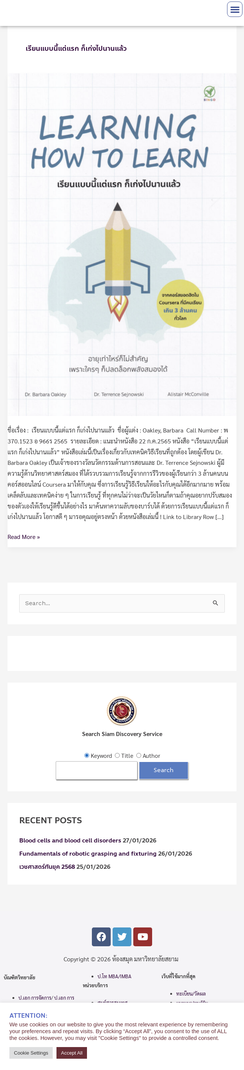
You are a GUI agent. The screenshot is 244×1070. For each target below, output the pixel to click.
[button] (234, 9)
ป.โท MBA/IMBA (114, 976)
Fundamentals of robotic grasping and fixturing (88, 853)
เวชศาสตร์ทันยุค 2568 (47, 866)
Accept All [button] (71, 1053)
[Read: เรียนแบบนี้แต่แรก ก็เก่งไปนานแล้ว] (122, 243)
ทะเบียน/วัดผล (191, 993)
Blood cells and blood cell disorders (70, 840)
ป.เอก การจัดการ (34, 997)
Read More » (24, 535)
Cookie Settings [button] (31, 1053)
